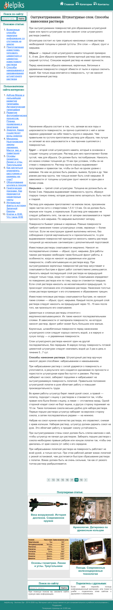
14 (58, 480)
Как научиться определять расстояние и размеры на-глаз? (15, 173)
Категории (86, 4)
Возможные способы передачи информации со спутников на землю (16, 37)
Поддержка (57, 605)
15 (62, 480)
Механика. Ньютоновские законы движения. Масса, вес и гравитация (15, 146)
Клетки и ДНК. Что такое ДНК (15, 215)
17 (72, 480)
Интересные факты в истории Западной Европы (16, 207)
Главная (69, 4)
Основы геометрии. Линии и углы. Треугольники (15, 160)
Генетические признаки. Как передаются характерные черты (14, 194)
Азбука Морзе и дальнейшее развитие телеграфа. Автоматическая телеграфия (16, 102)
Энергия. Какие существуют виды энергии (15, 133)
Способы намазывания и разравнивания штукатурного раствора (15, 73)
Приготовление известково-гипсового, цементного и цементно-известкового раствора (15, 56)
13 (53, 480)
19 (81, 480)
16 (67, 480)
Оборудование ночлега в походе (16, 184)
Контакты (103, 4)
